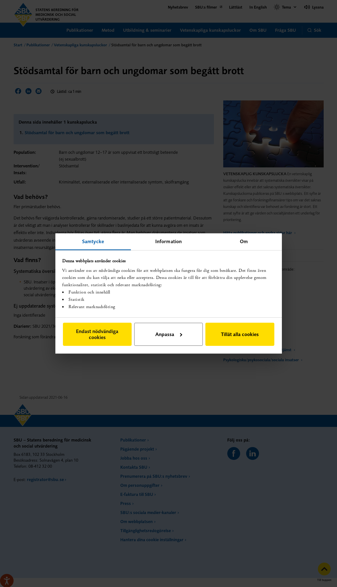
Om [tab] (244, 241)
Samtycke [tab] (93, 241)
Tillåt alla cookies (240, 334)
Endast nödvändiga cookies (97, 334)
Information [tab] (168, 241)
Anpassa (168, 334)
